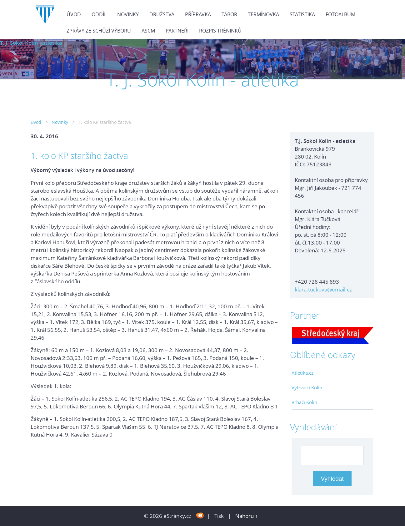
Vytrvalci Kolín (307, 387)
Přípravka (198, 14)
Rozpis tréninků (220, 30)
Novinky (128, 14)
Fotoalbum (340, 14)
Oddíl (99, 14)
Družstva (161, 14)
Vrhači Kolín (304, 402)
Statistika (302, 14)
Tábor (229, 14)
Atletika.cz (302, 373)
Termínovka (263, 14)
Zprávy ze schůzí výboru (99, 30)
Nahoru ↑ (246, 515)
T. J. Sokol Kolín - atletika (31, 42)
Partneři (177, 30)
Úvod (74, 14)
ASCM (148, 30)
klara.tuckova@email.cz (323, 289)
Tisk (219, 515)
